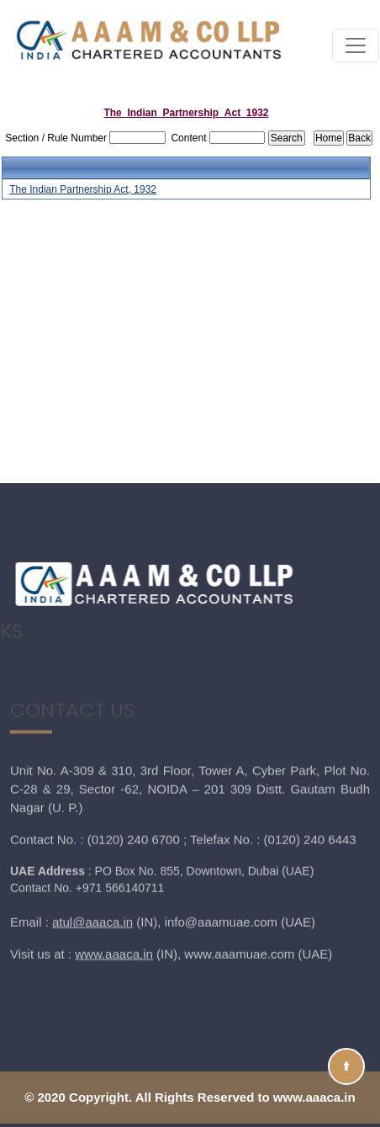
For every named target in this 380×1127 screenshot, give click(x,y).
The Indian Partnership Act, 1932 (82, 189)
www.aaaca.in (114, 900)
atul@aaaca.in (92, 868)
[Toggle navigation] (355, 45)
